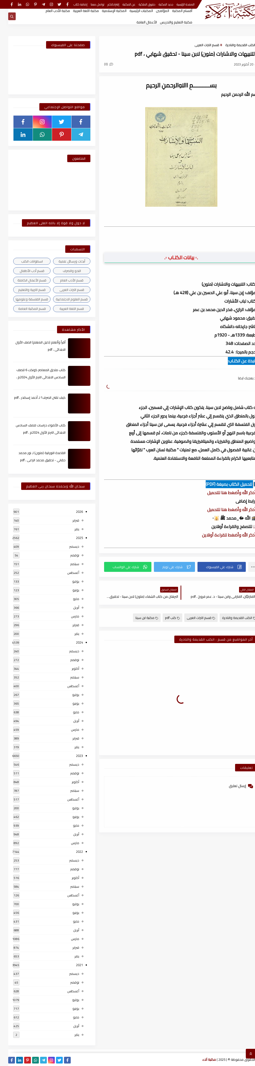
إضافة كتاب (72, 4)
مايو (68, 599)
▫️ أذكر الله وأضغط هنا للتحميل (224, 493)
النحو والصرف (64, 271)
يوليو (67, 581)
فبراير (67, 520)
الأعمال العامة (138, 22)
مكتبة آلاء (201, 1060)
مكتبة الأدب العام (49, 10)
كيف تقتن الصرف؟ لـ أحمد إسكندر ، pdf (31, 397)
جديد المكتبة (157, 4)
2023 (71, 756)
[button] (213, 567)
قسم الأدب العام (63, 280)
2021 (71, 965)
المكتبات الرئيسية (133, 10)
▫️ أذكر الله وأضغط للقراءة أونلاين (222, 535)
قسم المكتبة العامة (24, 309)
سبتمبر (66, 564)
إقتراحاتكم (105, 4)
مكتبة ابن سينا (138, 618)
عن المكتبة (120, 4)
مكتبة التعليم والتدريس (168, 22)
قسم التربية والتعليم (23, 290)
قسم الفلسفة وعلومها (23, 299)
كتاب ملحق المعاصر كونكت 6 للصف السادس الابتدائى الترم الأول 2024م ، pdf (32, 377)
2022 (71, 852)
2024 (71, 642)
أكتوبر (67, 668)
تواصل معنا (89, 4)
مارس (67, 616)
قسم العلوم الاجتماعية (63, 299)
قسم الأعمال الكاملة (23, 280)
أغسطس (65, 573)
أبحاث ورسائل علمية (63, 261)
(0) (100, 64)
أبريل (68, 607)
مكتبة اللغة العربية (78, 10)
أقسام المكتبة (174, 10)
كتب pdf (164, 618)
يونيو (67, 590)
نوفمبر (66, 555)
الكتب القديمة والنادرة (232, 45)
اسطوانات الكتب (24, 261)
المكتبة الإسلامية (106, 10)
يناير (68, 529)
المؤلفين (154, 10)
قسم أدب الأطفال (23, 271)
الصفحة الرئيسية (177, 4)
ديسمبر (66, 546)
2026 (71, 512)
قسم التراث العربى (198, 45)
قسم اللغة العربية (63, 309)
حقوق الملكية (138, 4)
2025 (71, 538)
